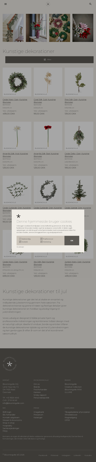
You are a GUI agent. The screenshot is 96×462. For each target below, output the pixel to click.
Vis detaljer (20, 247)
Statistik (25, 242)
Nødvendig (26, 239)
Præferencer (48, 239)
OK (71, 240)
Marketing (47, 242)
